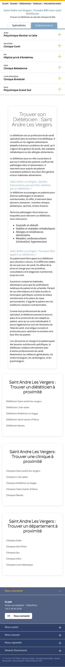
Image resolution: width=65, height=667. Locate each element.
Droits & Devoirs (18, 660)
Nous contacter (14, 591)
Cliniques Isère (13, 559)
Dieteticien (37, 3)
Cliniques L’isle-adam (17, 477)
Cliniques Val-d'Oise (16, 547)
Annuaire (13, 3)
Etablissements (25, 3)
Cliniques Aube (14, 541)
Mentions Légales (28, 658)
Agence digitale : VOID (34, 660)
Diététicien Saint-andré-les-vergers (24, 402)
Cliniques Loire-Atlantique (19, 565)
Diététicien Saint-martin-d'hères (22, 420)
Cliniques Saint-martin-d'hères (22, 489)
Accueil (5, 3)
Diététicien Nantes (15, 426)
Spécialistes (19, 26)
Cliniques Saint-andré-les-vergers (23, 471)
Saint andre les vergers (52, 3)
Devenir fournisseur (16, 651)
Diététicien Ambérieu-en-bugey (22, 414)
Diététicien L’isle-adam (17, 408)
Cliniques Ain (13, 553)
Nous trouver (12, 635)
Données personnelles (44, 658)
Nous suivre (11, 627)
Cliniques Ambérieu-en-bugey (21, 483)
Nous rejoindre (13, 643)
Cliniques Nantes (14, 495)
